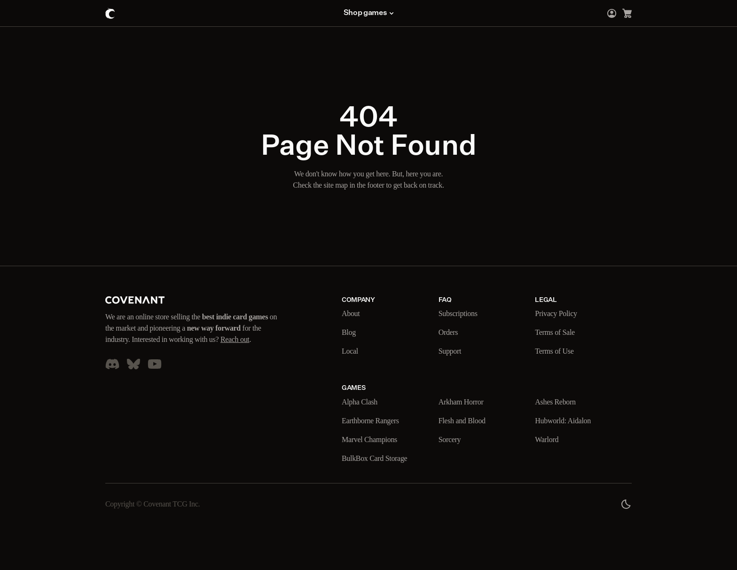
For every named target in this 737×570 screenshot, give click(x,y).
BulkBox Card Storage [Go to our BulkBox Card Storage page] (379, 458)
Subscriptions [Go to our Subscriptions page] (462, 313)
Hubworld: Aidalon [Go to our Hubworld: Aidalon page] (566, 421)
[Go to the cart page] (627, 13)
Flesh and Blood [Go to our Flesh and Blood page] (465, 421)
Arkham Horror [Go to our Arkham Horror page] (464, 402)
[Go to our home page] (135, 300)
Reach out (135, 351)
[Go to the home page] (110, 13)
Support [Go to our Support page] (452, 351)
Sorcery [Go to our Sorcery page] (452, 439)
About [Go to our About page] (352, 313)
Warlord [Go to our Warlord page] (548, 439)
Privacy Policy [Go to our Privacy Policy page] (558, 313)
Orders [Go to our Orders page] (450, 332)
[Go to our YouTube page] (155, 375)
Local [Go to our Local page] (351, 351)
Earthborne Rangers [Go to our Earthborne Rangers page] (376, 421)
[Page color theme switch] (626, 504)
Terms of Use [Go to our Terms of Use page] (556, 351)
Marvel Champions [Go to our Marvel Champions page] (373, 439)
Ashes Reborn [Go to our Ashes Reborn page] (558, 402)
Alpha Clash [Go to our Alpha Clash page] (362, 402)
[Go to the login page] (612, 13)
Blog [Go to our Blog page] (349, 332)
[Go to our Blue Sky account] (133, 375)
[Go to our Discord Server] (112, 375)
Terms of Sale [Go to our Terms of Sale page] (557, 332)
